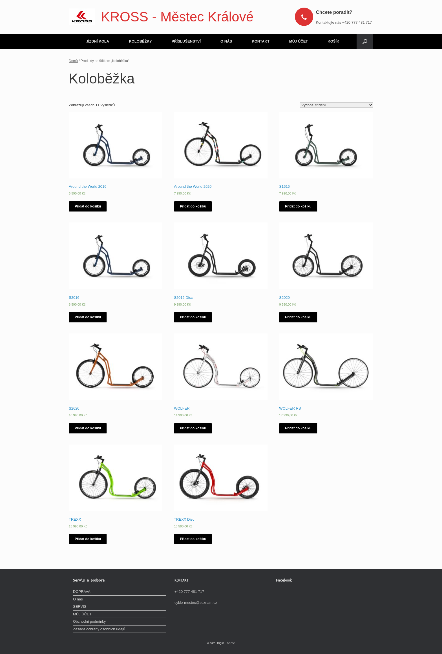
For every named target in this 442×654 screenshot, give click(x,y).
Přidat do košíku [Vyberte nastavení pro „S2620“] (88, 428)
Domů (73, 61)
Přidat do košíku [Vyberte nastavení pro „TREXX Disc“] (193, 539)
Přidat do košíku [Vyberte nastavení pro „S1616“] (298, 206)
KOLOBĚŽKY (140, 41)
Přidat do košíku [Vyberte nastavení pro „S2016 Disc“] (193, 317)
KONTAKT (260, 41)
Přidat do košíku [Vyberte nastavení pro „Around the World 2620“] (193, 206)
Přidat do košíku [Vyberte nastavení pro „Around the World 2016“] (88, 206)
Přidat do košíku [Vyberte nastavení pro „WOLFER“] (193, 428)
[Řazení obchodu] (336, 105)
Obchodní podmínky (89, 621)
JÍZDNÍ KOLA (97, 41)
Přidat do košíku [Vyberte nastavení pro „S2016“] (88, 317)
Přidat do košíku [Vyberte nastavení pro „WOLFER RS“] (298, 428)
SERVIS (79, 606)
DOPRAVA (81, 591)
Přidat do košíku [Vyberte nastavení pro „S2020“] (298, 317)
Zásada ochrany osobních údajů (99, 629)
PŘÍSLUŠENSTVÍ (186, 41)
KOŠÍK (333, 41)
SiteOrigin (217, 643)
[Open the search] (365, 41)
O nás (78, 599)
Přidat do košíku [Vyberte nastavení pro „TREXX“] (88, 539)
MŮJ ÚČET (298, 41)
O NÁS (226, 41)
